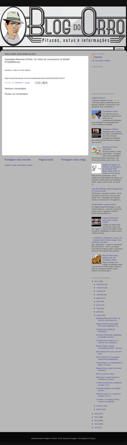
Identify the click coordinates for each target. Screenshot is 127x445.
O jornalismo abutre (110, 111)
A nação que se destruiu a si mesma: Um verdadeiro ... (107, 342)
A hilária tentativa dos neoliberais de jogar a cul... (109, 384)
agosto (99, 298)
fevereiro (100, 406)
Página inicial (46, 159)
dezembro (100, 284)
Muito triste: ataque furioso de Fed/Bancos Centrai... (107, 378)
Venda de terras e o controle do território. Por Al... (108, 395)
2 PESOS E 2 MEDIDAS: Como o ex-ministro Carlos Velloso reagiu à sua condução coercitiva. (107, 240)
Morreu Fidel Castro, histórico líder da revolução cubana (110, 258)
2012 (96, 427)
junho (98, 305)
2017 (96, 281)
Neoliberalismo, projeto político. (104, 204)
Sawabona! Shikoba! (110, 129)
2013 (96, 424)
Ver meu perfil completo (101, 61)
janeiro (99, 409)
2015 (96, 417)
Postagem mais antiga (73, 159)
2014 (96, 420)
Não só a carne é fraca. (105, 374)
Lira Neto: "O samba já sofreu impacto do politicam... (107, 400)
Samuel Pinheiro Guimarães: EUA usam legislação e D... (108, 325)
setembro (100, 295)
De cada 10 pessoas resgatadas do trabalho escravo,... (109, 336)
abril (98, 312)
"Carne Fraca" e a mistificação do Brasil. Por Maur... (109, 364)
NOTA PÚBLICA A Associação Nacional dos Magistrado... (108, 358)
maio (98, 308)
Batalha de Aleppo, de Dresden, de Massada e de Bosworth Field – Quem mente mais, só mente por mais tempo (111, 169)
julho (98, 301)
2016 (96, 414)
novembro (100, 288)
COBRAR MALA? (99, 98)
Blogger (92, 438)
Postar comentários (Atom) (22, 165)
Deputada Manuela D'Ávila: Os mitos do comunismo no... (108, 319)
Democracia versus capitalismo (110, 148)
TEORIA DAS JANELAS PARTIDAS (105, 330)
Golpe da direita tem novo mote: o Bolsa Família (110, 220)
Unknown (98, 57)
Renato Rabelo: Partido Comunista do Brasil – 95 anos (109, 347)
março (99, 315)
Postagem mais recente (18, 159)
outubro (99, 291)
